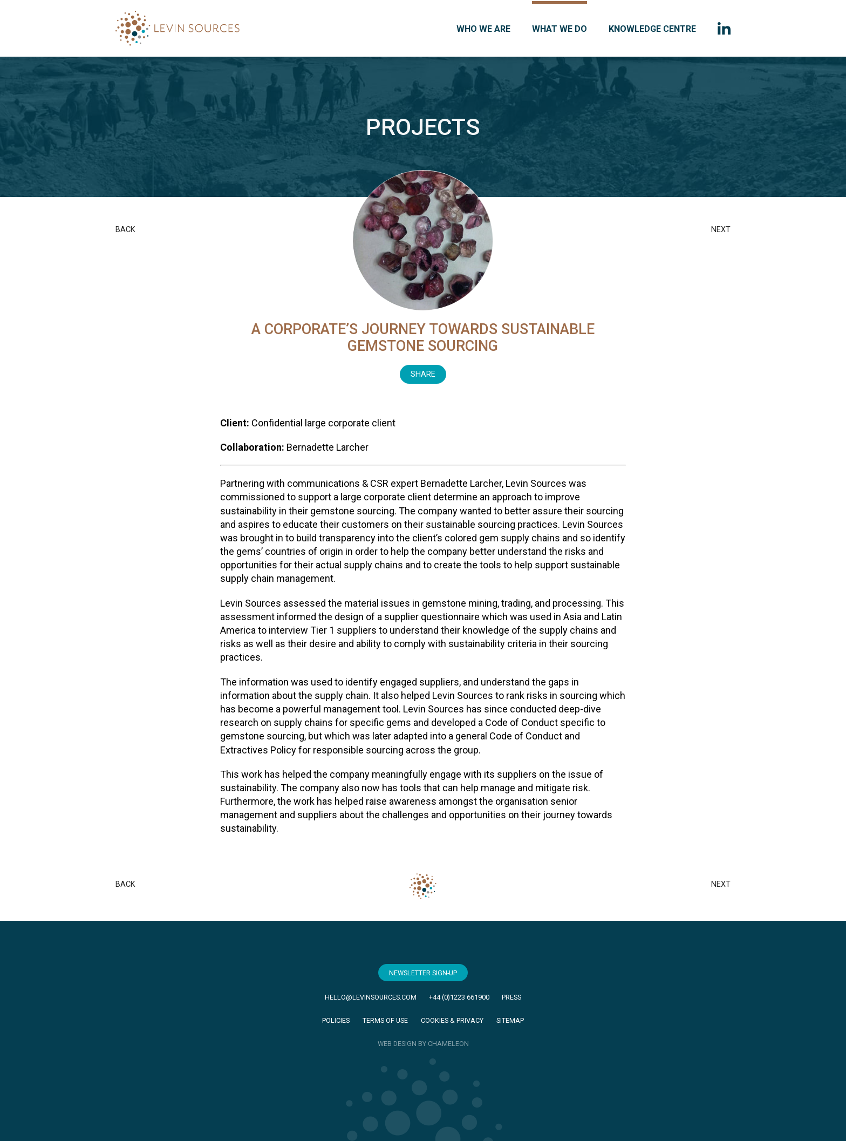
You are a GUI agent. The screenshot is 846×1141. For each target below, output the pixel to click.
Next (721, 229)
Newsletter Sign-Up (423, 973)
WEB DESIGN (397, 1044)
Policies (336, 1020)
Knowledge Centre (652, 29)
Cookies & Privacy (452, 1020)
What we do (559, 29)
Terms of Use (385, 1020)
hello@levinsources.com (371, 997)
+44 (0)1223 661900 (459, 997)
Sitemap (510, 1020)
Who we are (483, 29)
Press (511, 997)
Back (125, 229)
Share (423, 374)
